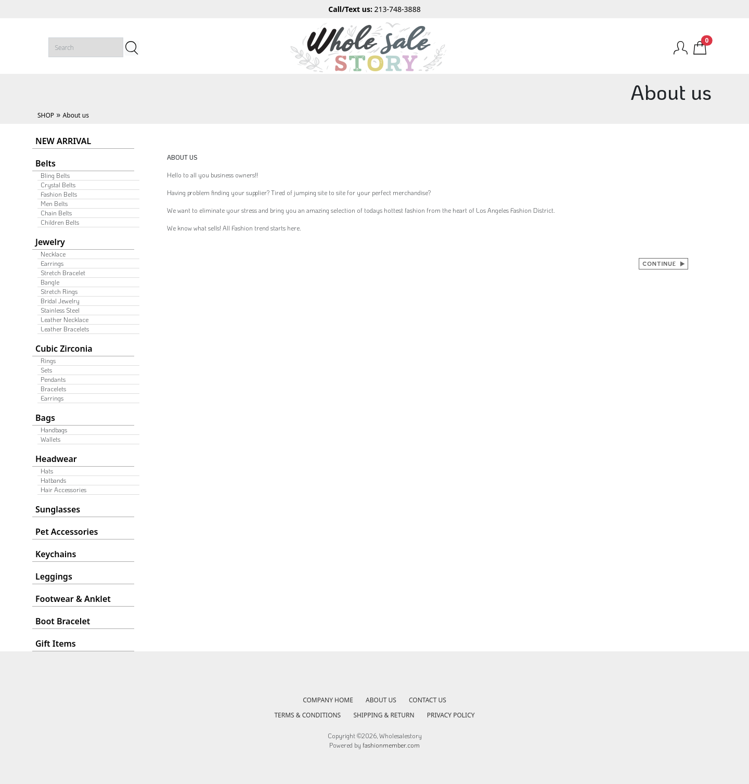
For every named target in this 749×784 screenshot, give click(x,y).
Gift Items (55, 643)
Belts (45, 163)
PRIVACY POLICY (451, 715)
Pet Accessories (66, 531)
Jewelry (50, 242)
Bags (45, 417)
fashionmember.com (391, 745)
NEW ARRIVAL (63, 141)
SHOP (45, 115)
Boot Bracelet (62, 621)
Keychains (55, 554)
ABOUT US (381, 700)
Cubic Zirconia (64, 348)
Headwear (56, 459)
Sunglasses (57, 509)
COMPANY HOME (328, 700)
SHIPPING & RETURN (383, 715)
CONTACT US (427, 700)
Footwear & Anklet (73, 599)
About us (76, 115)
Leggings (53, 576)
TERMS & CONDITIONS (307, 715)
